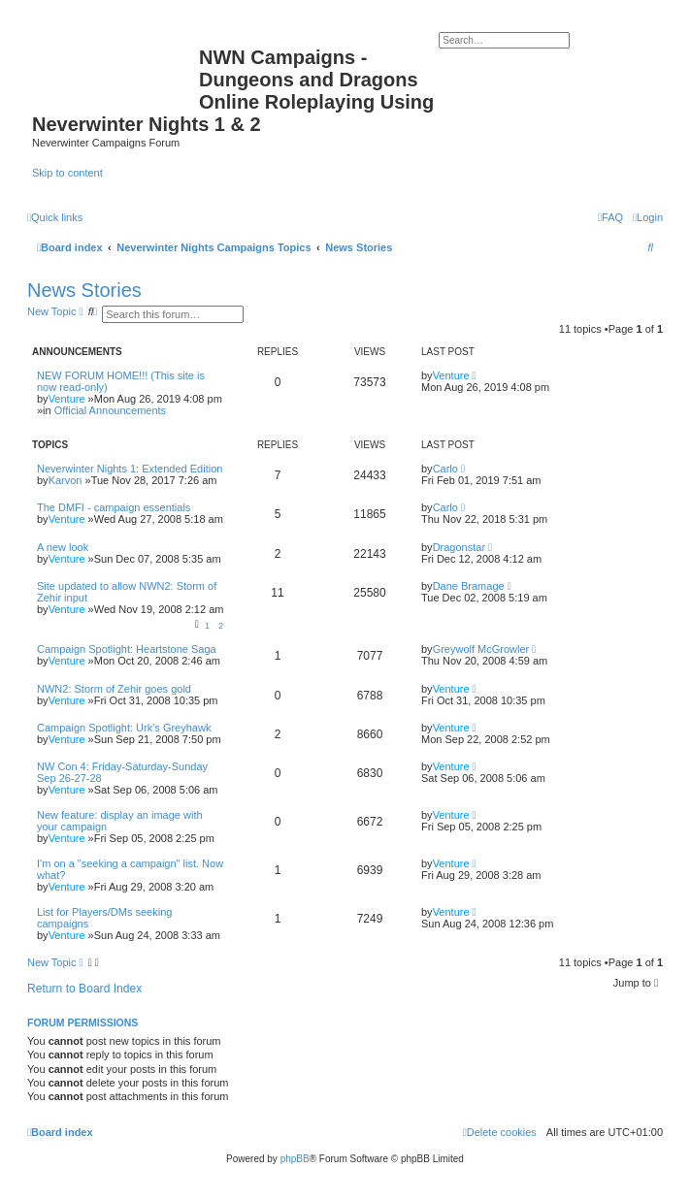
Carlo (445, 468)
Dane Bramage (469, 586)
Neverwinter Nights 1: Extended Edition (129, 468)
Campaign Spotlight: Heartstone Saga (126, 649)
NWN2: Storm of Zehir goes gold (114, 689)
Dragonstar (459, 547)
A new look (62, 547)
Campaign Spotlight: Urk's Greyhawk (124, 727)
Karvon (65, 480)
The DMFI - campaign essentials (113, 507)
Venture (67, 399)
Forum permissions (82, 1022)
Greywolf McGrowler (481, 649)
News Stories (84, 290)
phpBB (295, 1158)
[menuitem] (648, 217)
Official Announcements (110, 410)
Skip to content (67, 173)
